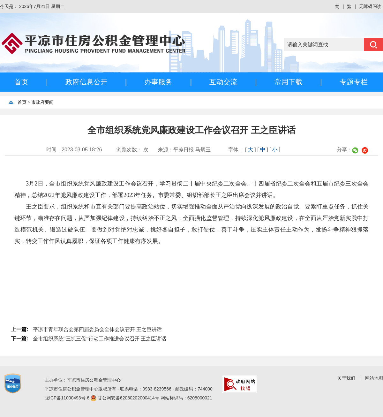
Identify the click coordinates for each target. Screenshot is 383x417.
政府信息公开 (86, 82)
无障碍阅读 (370, 6)
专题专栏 (354, 82)
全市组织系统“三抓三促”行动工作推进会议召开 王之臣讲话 (99, 338)
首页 (21, 82)
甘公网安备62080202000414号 (129, 397)
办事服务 (158, 82)
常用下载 (288, 82)
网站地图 (374, 378)
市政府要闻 (42, 102)
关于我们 (346, 378)
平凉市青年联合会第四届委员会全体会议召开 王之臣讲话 (97, 329)
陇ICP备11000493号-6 (68, 397)
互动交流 (223, 82)
